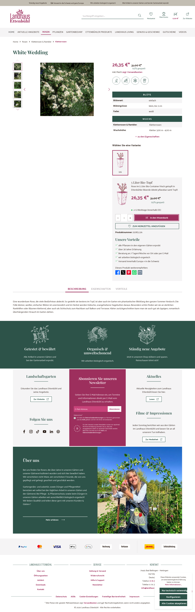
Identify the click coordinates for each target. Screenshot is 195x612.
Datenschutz (61, 596)
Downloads (41, 584)
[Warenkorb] (175, 16)
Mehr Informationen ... (173, 584)
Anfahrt (40, 580)
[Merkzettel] (151, 16)
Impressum (134, 596)
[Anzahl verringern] (118, 217)
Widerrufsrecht (97, 575)
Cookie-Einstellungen (88, 596)
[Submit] (114, 409)
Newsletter (97, 584)
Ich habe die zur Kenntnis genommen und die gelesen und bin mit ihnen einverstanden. (98, 419)
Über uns (41, 571)
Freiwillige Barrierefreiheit (113, 596)
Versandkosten (90, 603)
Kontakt (40, 589)
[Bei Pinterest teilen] (129, 272)
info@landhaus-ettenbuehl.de (154, 588)
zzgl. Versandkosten (132, 72)
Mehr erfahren (52, 520)
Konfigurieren (173, 597)
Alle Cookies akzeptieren (174, 603)
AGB (83, 419)
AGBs (73, 596)
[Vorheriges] (25, 89)
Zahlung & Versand (97, 571)
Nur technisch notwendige (174, 590)
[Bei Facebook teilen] (117, 272)
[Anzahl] (124, 217)
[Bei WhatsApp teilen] (134, 272)
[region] (62, 89)
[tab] (77, 288)
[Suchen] (140, 16)
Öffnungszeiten (41, 575)
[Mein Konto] (164, 16)
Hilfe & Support (97, 580)
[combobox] (109, 16)
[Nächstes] (109, 89)
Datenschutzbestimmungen (94, 417)
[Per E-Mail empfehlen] (140, 272)
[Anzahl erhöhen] (130, 217)
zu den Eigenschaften (147, 136)
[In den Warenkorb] (156, 217)
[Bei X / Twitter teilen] (123, 272)
